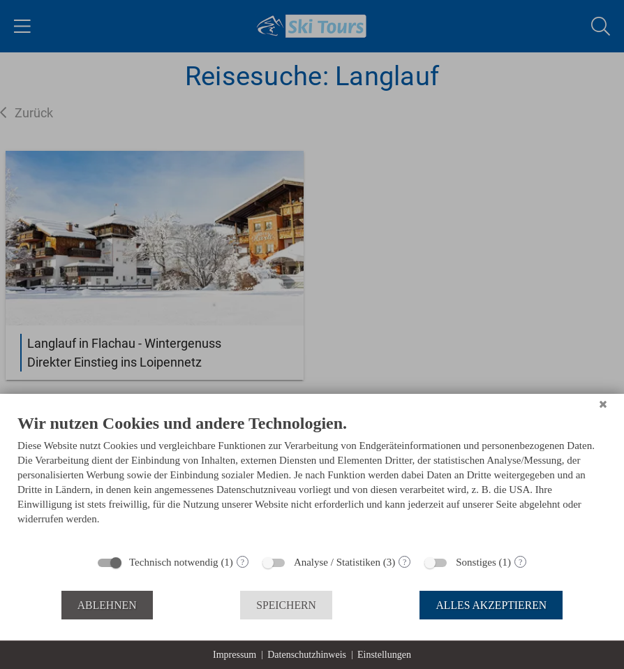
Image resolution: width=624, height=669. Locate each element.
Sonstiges (476, 562)
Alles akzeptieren (491, 605)
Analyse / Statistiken (337, 562)
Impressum (234, 654)
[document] (312, 480)
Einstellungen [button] (384, 654)
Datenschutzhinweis (306, 654)
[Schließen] (603, 404)
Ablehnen (107, 605)
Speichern (286, 605)
